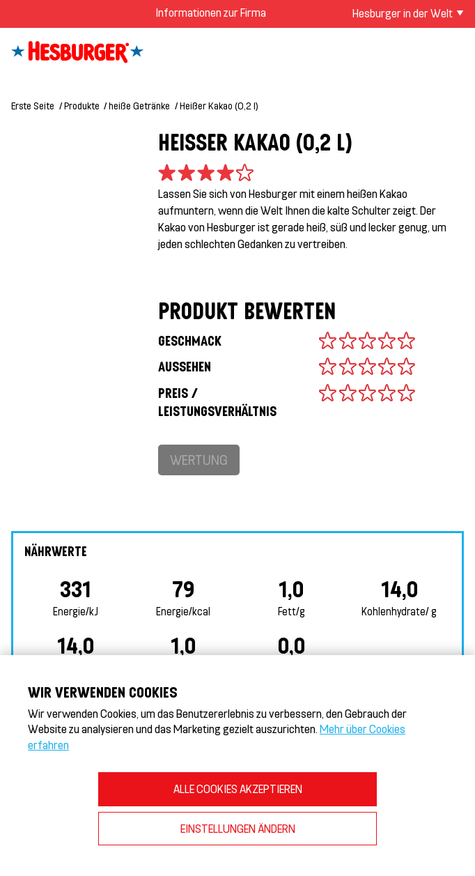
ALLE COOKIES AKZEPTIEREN (237, 788)
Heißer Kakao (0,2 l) (219, 106)
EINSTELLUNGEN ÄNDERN (237, 828)
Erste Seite (32, 106)
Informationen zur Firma (210, 12)
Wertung (199, 460)
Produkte (82, 106)
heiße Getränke (139, 106)
